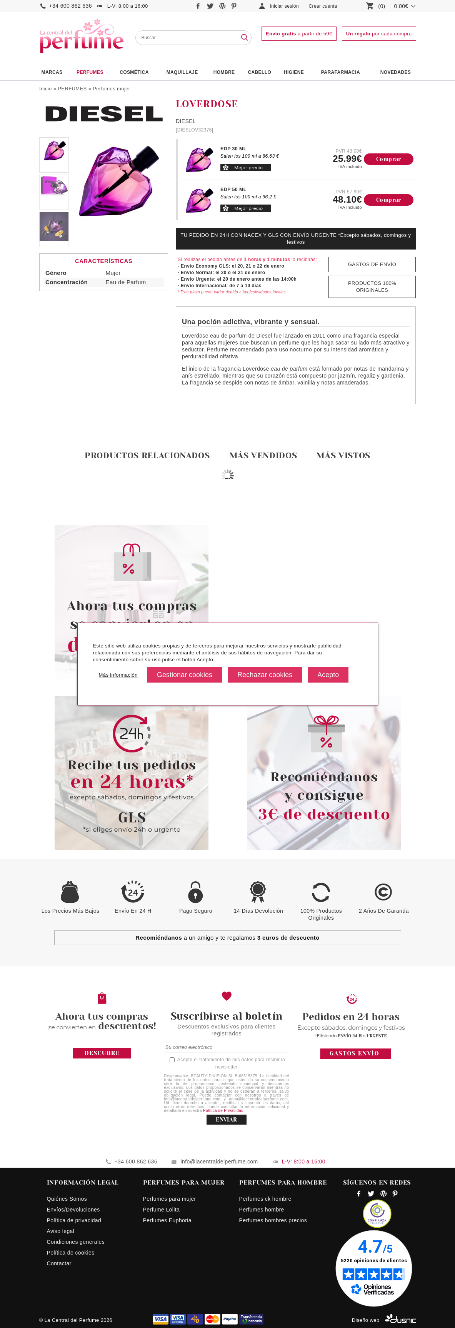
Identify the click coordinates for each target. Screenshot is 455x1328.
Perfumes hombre (261, 1210)
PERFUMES (90, 72)
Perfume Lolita (161, 1210)
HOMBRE (224, 72)
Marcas (52, 72)
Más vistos (343, 455)
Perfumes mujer (111, 89)
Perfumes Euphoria (167, 1220)
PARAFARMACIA (340, 72)
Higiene (294, 72)
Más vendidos (263, 455)
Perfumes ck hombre (265, 1199)
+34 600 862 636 (70, 6)
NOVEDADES (395, 72)
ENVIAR (226, 1120)
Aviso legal (61, 1231)
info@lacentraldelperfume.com (219, 1161)
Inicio (45, 89)
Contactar (59, 1263)
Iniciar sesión (284, 6)
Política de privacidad (74, 1220)
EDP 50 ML (233, 189)
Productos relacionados (147, 455)
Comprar (388, 159)
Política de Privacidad (223, 1110)
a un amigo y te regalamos (227, 937)
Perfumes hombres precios (273, 1220)
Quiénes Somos (67, 1199)
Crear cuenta (323, 6)
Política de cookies (71, 1253)
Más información (118, 674)
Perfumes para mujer (169, 1199)
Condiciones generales (76, 1242)
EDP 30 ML (233, 148)
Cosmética (134, 72)
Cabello (259, 72)
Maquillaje (182, 72)
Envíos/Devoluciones (73, 1210)
